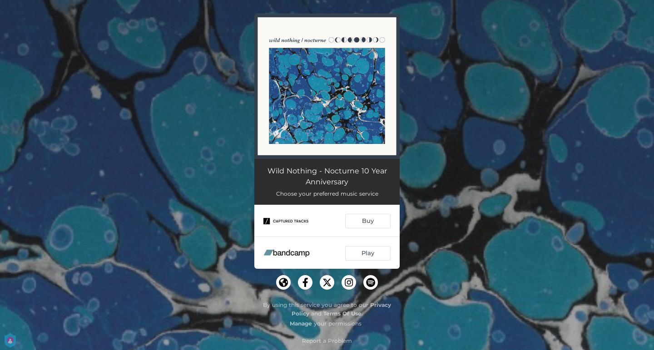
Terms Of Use (342, 313)
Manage (301, 323)
